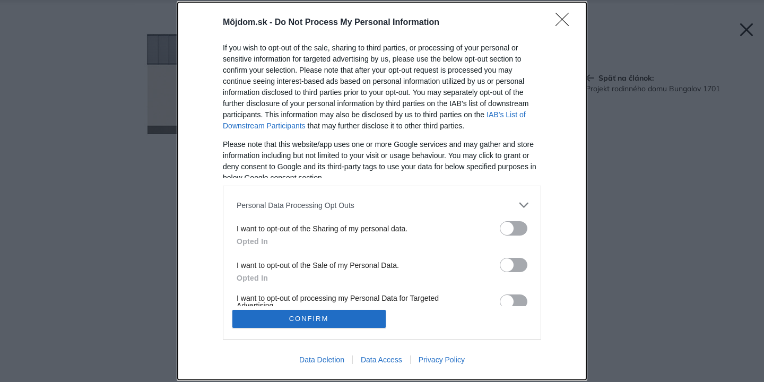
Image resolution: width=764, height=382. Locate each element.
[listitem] (382, 205)
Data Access (381, 359)
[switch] (513, 228)
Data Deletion (321, 359)
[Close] (565, 23)
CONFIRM (309, 319)
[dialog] (382, 191)
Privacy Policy (442, 359)
